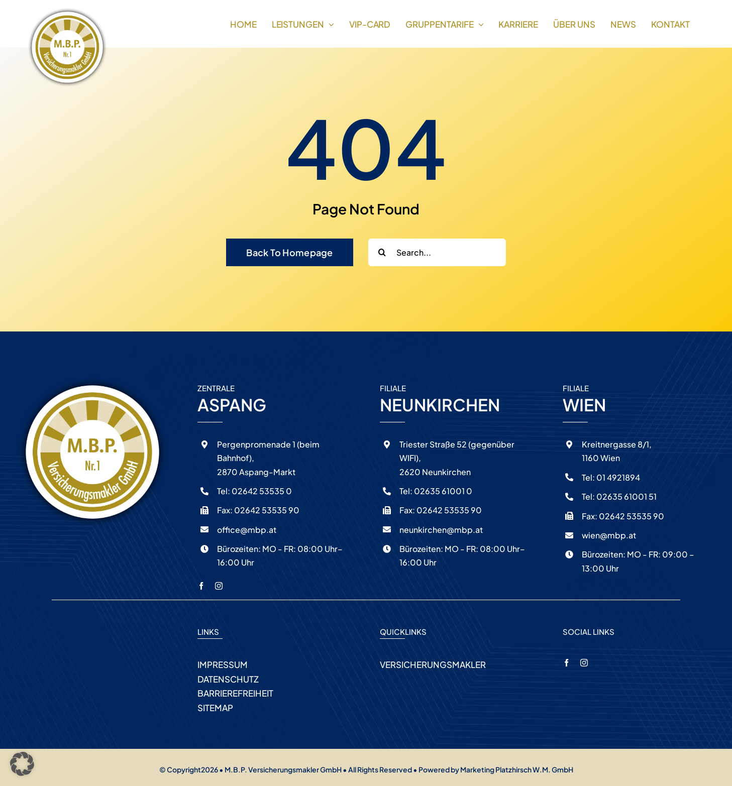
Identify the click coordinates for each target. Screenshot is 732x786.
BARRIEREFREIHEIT (235, 693)
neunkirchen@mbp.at (441, 529)
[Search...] (437, 252)
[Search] (382, 252)
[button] (22, 764)
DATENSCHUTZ (228, 679)
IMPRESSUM (222, 664)
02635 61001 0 (442, 491)
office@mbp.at (246, 529)
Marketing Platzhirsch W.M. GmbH (516, 769)
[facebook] (201, 586)
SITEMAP (215, 707)
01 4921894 (617, 477)
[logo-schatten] (67, 11)
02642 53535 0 (261, 491)
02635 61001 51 (626, 496)
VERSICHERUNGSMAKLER (433, 664)
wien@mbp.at (609, 535)
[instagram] (219, 586)
